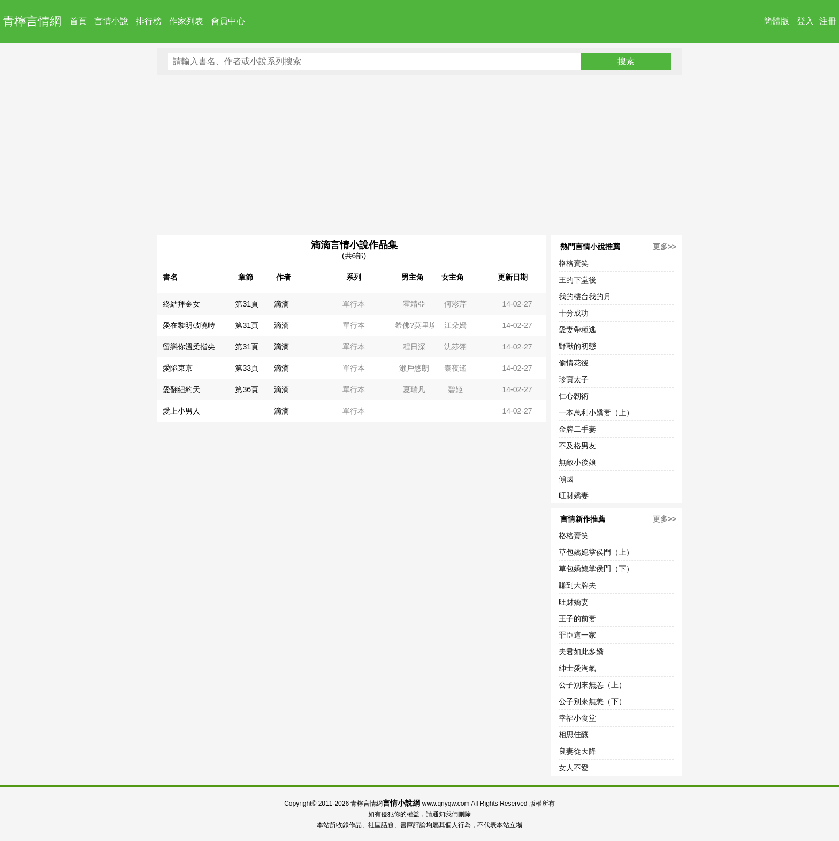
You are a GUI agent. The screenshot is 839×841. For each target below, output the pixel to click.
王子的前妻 (577, 618)
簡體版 (776, 21)
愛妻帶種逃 (577, 329)
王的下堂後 (577, 280)
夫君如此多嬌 (581, 651)
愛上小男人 (181, 411)
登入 (805, 21)
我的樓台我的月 (585, 296)
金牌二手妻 (577, 429)
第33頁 (246, 368)
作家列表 (186, 21)
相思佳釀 (574, 734)
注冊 (827, 21)
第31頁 (246, 304)
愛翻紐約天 (181, 389)
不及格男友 (577, 445)
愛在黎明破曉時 (189, 325)
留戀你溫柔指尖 (189, 346)
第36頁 (246, 389)
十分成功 (574, 313)
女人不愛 (574, 767)
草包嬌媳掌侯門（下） (596, 568)
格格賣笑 (574, 263)
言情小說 (111, 21)
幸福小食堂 (577, 718)
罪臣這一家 (577, 635)
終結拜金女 (181, 304)
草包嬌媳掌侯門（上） (596, 552)
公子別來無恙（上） (592, 685)
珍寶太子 (574, 379)
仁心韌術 (574, 396)
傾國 (566, 479)
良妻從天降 (577, 751)
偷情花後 (574, 362)
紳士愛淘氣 (577, 668)
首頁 (78, 21)
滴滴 (281, 304)
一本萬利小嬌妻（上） (596, 412)
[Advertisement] (419, 155)
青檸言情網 (32, 21)
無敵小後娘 (577, 462)
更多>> (664, 246)
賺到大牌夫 (577, 585)
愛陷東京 (178, 368)
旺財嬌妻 (574, 495)
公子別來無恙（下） (592, 701)
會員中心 (228, 21)
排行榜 (149, 21)
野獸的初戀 (577, 346)
